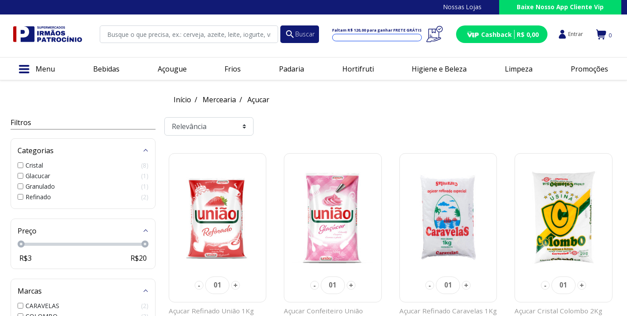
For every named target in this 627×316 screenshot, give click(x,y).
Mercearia (219, 99)
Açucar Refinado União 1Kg (211, 310)
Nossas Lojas (462, 7)
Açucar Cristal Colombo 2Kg (558, 310)
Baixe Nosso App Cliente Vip (560, 7)
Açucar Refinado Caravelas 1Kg (448, 310)
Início (182, 99)
